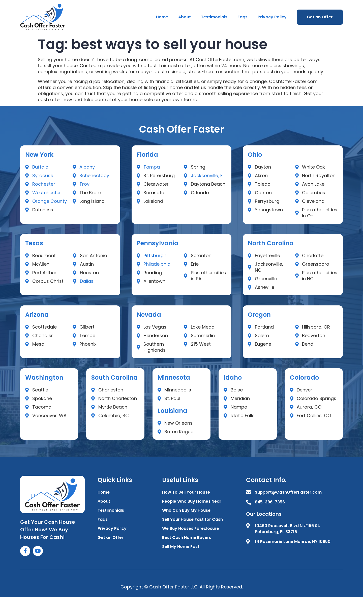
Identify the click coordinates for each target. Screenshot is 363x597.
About (184, 17)
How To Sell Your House (186, 492)
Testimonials (214, 17)
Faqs (242, 17)
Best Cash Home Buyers (186, 537)
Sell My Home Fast (180, 546)
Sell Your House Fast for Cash (192, 519)
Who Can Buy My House (186, 510)
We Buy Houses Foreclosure (190, 528)
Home (162, 17)
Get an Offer (320, 17)
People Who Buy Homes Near (191, 501)
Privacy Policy (272, 17)
